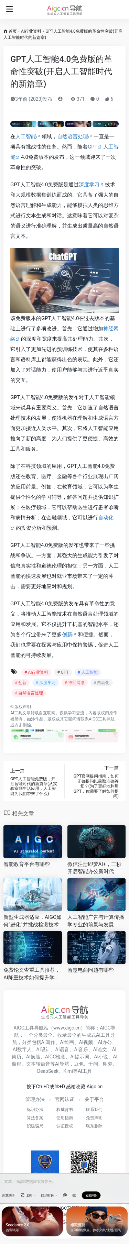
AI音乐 (81, 1049)
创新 (67, 634)
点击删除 (22, 725)
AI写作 (48, 1042)
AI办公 (105, 1042)
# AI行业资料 (36, 672)
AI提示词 (79, 1056)
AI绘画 (67, 1042)
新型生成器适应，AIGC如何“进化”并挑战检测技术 (32, 920)
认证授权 (64, 1126)
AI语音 (62, 1049)
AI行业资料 (31, 31)
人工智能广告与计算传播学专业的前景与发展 (95, 920)
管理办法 (35, 1099)
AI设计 (43, 1049)
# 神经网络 (75, 682)
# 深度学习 (45, 682)
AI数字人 (22, 1049)
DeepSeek (47, 1071)
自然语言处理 (72, 136)
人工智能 (25, 136)
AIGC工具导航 (102, 719)
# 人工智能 (88, 672)
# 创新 (20, 682)
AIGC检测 (55, 1056)
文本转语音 (38, 1064)
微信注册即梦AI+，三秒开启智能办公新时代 (94, 867)
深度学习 (89, 184)
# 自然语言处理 (29, 693)
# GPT (62, 672)
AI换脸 (33, 1056)
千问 (93, 1064)
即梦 (107, 1064)
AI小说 (101, 1056)
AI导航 (62, 1064)
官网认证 (64, 1099)
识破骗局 (35, 1126)
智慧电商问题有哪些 (90, 970)
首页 (13, 31)
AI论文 (100, 1049)
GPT (93, 147)
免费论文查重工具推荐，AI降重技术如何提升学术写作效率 (31, 974)
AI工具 (16, 713)
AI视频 (86, 1042)
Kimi (68, 1071)
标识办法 (35, 1109)
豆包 (79, 1064)
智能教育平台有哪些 (26, 864)
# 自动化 (101, 682)
